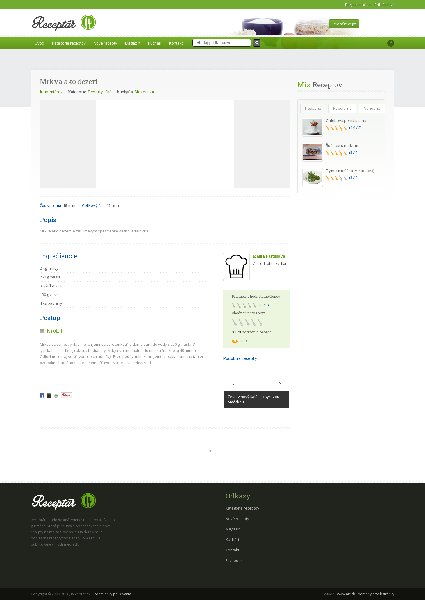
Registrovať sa (358, 4)
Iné (109, 91)
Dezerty (95, 91)
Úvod (39, 43)
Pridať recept (344, 23)
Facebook (234, 560)
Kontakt (176, 43)
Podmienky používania (112, 594)
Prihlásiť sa (384, 4)
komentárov (51, 91)
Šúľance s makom (342, 145)
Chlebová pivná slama (346, 120)
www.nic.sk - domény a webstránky (365, 594)
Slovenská (144, 91)
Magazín (132, 43)
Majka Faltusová (269, 256)
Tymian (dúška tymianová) (350, 170)
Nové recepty (105, 43)
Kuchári (154, 43)
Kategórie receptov (69, 43)
